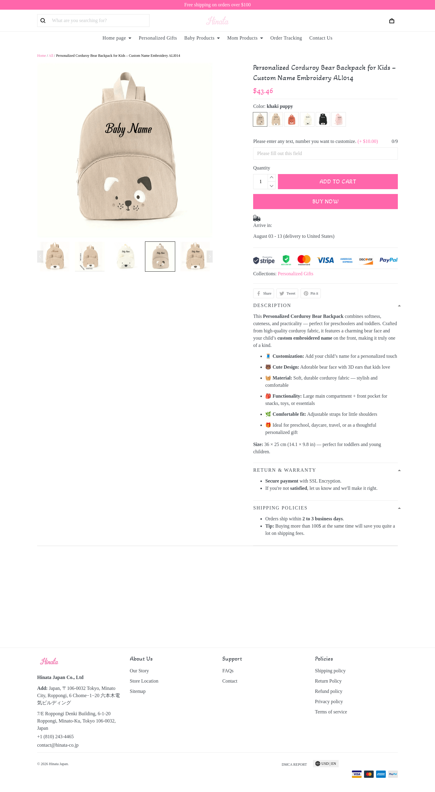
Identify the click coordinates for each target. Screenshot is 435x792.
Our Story (139, 670)
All (51, 55)
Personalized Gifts (158, 37)
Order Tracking (286, 37)
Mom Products (245, 37)
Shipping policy (330, 670)
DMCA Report (294, 764)
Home (41, 55)
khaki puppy (280, 106)
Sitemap (138, 691)
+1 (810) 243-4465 (55, 736)
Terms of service (331, 711)
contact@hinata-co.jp (58, 745)
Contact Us (321, 37)
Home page (116, 37)
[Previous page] (40, 257)
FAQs (228, 670)
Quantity (261, 167)
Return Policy (328, 681)
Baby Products (202, 37)
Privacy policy (329, 701)
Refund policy (329, 691)
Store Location (144, 681)
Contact (229, 681)
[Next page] (210, 257)
